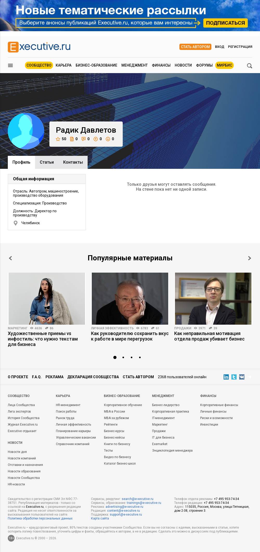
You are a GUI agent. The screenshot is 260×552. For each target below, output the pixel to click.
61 (157, 328)
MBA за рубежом (116, 418)
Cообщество (19, 396)
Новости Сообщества (24, 478)
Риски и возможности (216, 418)
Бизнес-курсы (114, 431)
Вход (219, 47)
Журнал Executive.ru (23, 424)
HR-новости (16, 484)
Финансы (161, 65)
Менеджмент (134, 65)
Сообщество (39, 65)
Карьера (64, 65)
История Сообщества (24, 418)
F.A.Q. (37, 377)
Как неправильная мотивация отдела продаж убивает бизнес (209, 336)
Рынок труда (65, 418)
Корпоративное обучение (123, 405)
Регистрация (240, 47)
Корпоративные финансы (219, 405)
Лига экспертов (19, 411)
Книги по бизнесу (117, 444)
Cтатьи (47, 162)
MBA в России (114, 411)
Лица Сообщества (21, 405)
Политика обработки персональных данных (40, 518)
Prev (10, 258)
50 (61, 139)
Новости (183, 65)
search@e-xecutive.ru (137, 499)
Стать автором (195, 47)
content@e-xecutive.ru (123, 510)
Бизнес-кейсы (114, 437)
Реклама (54, 377)
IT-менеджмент (163, 418)
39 (215, 328)
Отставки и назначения (25, 465)
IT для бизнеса (163, 437)
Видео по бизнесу (117, 457)
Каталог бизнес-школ (120, 463)
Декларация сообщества (93, 377)
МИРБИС (224, 65)
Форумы (204, 65)
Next (249, 258)
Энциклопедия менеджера (172, 450)
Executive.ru (35, 507)
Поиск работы (66, 411)
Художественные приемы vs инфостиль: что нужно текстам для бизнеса (43, 339)
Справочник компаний (72, 444)
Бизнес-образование (96, 65)
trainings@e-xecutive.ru (144, 503)
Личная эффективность (112, 328)
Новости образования (24, 471)
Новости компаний (22, 458)
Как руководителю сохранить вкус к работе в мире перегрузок (130, 336)
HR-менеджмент (68, 405)
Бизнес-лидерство (165, 405)
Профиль (21, 162)
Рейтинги (111, 424)
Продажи (182, 328)
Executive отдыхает (22, 431)
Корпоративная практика (170, 411)
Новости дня (17, 452)
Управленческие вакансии (76, 437)
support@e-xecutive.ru (126, 514)
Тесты (108, 450)
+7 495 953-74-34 (226, 499)
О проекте (18, 377)
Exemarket (159, 444)
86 (51, 328)
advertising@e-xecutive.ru (124, 507)
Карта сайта (100, 518)
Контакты (73, 162)
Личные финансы (213, 411)
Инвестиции (209, 424)
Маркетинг (18, 328)
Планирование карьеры (73, 431)
